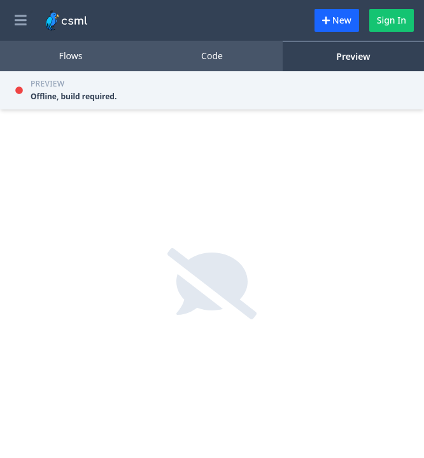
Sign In (391, 20)
